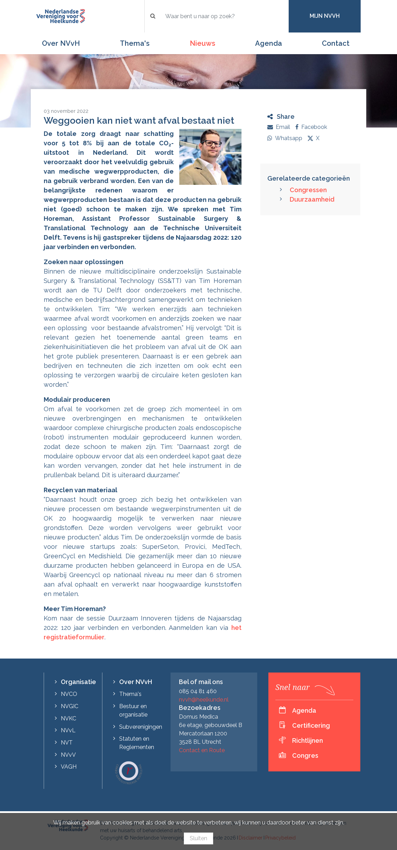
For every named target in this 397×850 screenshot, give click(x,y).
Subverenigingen (140, 727)
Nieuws (202, 43)
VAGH (69, 766)
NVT (67, 742)
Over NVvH (61, 43)
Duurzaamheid (312, 199)
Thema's (135, 43)
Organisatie (78, 681)
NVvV (68, 754)
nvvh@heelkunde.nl (204, 699)
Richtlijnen (307, 740)
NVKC (68, 718)
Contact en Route (202, 750)
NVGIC (69, 706)
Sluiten (198, 838)
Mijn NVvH (325, 16)
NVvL (68, 730)
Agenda (268, 43)
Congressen (308, 190)
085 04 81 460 (198, 691)
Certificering (311, 725)
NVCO (69, 694)
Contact (335, 43)
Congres (305, 755)
